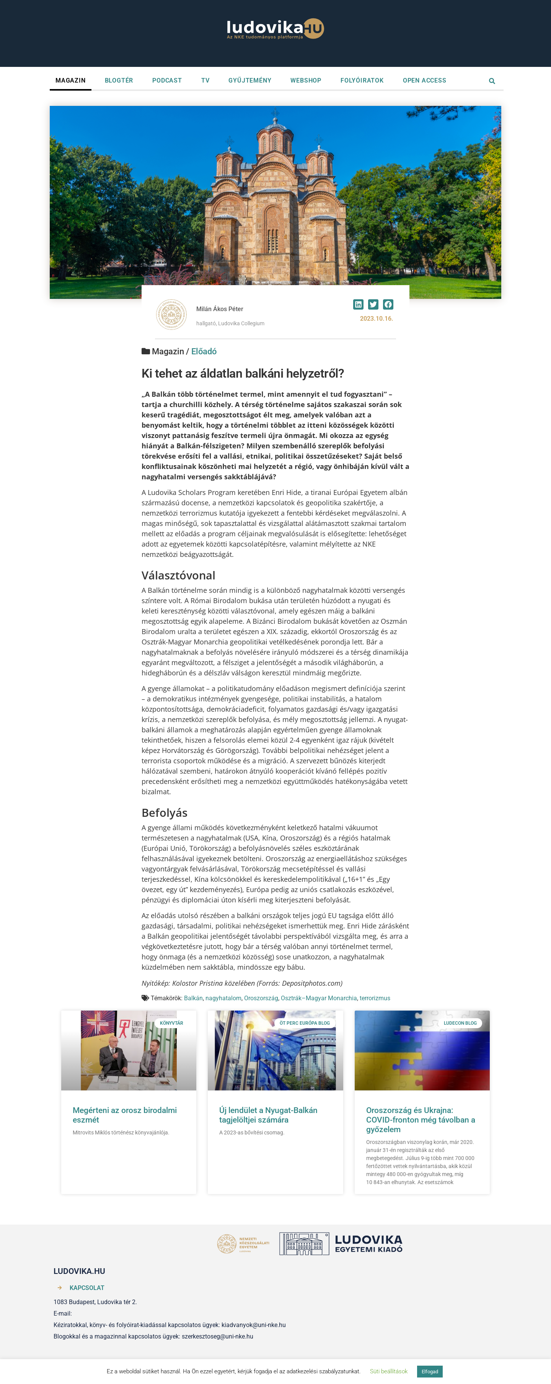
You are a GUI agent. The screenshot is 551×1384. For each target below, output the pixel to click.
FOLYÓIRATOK (362, 80)
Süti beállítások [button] (389, 1371)
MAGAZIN (70, 80)
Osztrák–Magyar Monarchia (319, 998)
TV (205, 80)
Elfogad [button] (430, 1371)
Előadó (204, 351)
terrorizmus (375, 998)
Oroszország (261, 998)
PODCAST (167, 80)
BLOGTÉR (119, 80)
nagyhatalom (223, 998)
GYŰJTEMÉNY (249, 80)
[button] (358, 304)
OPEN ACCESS (425, 80)
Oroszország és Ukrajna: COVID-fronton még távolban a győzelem (420, 1120)
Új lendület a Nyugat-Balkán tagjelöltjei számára (268, 1115)
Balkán (193, 998)
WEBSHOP (305, 80)
